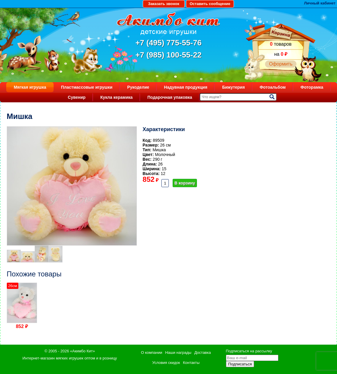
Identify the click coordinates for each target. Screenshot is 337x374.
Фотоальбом (273, 87)
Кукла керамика (116, 97)
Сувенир (77, 97)
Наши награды (178, 352)
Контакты (191, 362)
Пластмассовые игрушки (87, 87)
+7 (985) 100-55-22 (168, 54)
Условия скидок (166, 362)
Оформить (280, 63)
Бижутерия (233, 87)
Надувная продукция (185, 87)
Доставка (202, 352)
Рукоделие (138, 87)
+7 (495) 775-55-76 (168, 42)
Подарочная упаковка (169, 97)
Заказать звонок (163, 3)
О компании (151, 352)
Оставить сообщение (210, 3)
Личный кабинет (320, 3)
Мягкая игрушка (30, 87)
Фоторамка (312, 87)
